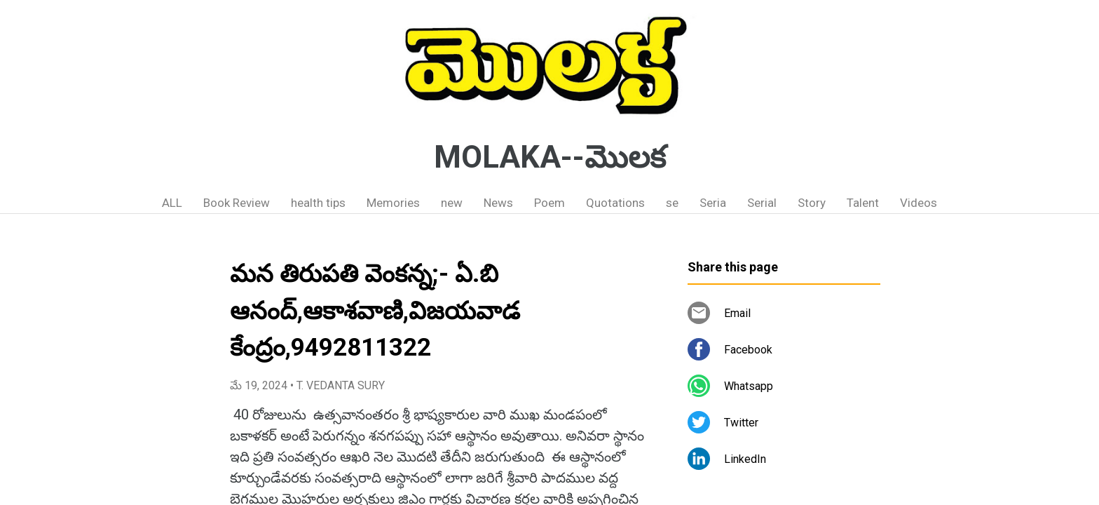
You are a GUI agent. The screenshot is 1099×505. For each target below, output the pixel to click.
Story (812, 203)
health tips (318, 203)
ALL (172, 203)
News (498, 203)
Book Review (236, 203)
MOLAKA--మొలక (550, 157)
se (672, 203)
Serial (762, 203)
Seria (712, 203)
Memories (393, 203)
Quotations (615, 203)
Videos (918, 203)
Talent (863, 203)
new (452, 203)
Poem (549, 203)
